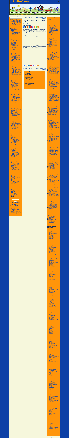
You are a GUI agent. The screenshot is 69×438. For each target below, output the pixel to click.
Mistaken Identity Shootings (53, 150)
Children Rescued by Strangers (16, 130)
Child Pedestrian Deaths (53, 108)
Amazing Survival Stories (15, 129)
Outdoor (12, 157)
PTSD (50, 373)
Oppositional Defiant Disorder (53, 361)
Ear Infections (51, 294)
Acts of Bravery (13, 128)
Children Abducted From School (54, 71)
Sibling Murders (13, 142)
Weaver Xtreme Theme (55, 437)
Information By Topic (28, 14)
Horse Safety (51, 333)
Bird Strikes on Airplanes (53, 39)
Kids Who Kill (13, 138)
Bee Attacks (50, 58)
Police (12, 162)
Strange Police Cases (14, 165)
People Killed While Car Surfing (54, 67)
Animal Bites (51, 238)
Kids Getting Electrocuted (53, 28)
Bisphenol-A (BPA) (52, 251)
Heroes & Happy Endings (15, 127)
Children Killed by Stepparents (16, 69)
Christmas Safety (51, 271)
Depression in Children (52, 284)
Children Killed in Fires (15, 108)
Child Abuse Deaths (52, 81)
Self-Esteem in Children (52, 383)
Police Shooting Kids (52, 190)
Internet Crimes (13, 137)
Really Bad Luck (51, 209)
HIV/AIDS (50, 330)
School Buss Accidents (15, 174)
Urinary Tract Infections (52, 420)
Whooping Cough (51, 433)
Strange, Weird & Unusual (52, 207)
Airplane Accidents (14, 29)
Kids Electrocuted (14, 84)
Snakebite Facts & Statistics (53, 56)
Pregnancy (50, 368)
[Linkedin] (29, 27)
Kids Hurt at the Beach (15, 181)
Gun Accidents (51, 148)
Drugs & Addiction (51, 292)
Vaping (50, 422)
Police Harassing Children (15, 163)
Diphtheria (50, 287)
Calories (50, 259)
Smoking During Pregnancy (53, 396)
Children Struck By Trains (52, 114)
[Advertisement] (34, 55)
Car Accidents (50, 60)
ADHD (50, 232)
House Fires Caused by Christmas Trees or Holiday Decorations (53, 134)
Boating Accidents (13, 44)
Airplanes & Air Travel (51, 38)
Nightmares (50, 359)
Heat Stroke (51, 328)
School (12, 166)
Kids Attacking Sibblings (15, 89)
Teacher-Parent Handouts (53, 408)
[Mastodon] (33, 27)
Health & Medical (13, 126)
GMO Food (50, 318)
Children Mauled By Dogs (15, 32)
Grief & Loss (51, 321)
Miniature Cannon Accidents (15, 123)
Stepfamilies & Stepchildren (53, 400)
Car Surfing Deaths (14, 48)
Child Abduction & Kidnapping (53, 70)
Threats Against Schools (53, 206)
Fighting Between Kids (52, 306)
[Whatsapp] (36, 27)
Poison (50, 367)
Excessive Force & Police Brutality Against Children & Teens (53, 188)
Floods (12, 189)
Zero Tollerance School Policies (16, 177)
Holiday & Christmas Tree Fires (16, 109)
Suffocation (13, 136)
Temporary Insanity (14, 156)
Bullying (12, 168)
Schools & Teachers (51, 193)
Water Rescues (51, 220)
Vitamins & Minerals (52, 429)
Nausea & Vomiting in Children (54, 356)
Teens (12, 184)
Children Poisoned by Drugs (15, 97)
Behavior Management (52, 247)
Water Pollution (51, 430)
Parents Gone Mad (14, 161)
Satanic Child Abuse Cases (15, 57)
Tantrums (50, 407)
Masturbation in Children (53, 345)
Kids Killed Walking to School (53, 197)
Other (11, 147)
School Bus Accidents (53, 204)
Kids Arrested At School (15, 169)
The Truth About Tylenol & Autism (16, 213)
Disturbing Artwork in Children (53, 289)
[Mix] (34, 27)
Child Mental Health (52, 267)
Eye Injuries (51, 298)
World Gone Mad (51, 222)
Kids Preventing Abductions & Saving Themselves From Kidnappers (53, 74)
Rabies (50, 376)
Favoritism (50, 302)
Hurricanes (50, 334)
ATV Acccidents (13, 42)
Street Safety (51, 402)
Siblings (50, 389)
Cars (11, 46)
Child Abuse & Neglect (14, 52)
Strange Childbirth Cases (15, 153)
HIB (49, 329)
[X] (25, 27)
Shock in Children (51, 388)
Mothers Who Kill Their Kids (53, 95)
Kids (49, 170)
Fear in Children (51, 303)
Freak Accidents (13, 151)
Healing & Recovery (52, 326)
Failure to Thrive (51, 300)
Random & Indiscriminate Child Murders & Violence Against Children (54, 101)
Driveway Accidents (14, 133)
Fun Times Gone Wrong (14, 113)
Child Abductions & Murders (15, 81)
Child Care (12, 62)
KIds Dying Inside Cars (15, 49)
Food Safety (51, 312)
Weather (12, 188)
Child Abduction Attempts (15, 80)
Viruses (50, 426)
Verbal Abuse (13, 61)
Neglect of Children (52, 357)
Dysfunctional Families (52, 293)
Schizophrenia (51, 379)
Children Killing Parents (15, 139)
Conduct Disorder (51, 276)
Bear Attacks (13, 31)
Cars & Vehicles (13, 47)
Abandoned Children (14, 53)
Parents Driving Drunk (14, 103)
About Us (19, 14)
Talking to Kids (51, 406)
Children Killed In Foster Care (53, 142)
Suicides (12, 179)
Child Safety (12, 79)
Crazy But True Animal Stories (54, 52)
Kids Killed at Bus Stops (15, 170)
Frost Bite (50, 316)
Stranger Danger (51, 401)
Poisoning (12, 135)
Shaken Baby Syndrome (53, 387)
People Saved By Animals (53, 163)
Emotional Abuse (51, 297)
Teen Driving (51, 409)
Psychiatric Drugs (51, 370)
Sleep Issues (51, 393)
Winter (12, 192)
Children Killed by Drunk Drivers (54, 122)
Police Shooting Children (15, 164)
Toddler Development (52, 413)
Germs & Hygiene (51, 317)
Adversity (50, 234)
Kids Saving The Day (14, 67)
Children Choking (51, 109)
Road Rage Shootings (52, 153)
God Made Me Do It (14, 152)
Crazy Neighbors (14, 149)
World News (12, 195)
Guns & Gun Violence (51, 143)
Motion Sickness (51, 352)
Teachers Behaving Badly (15, 176)
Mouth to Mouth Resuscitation (53, 353)
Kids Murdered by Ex (14, 75)
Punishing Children (52, 375)
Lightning (50, 341)
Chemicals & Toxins (52, 263)
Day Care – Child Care (51, 115)
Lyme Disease (51, 342)
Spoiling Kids (51, 399)
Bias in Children (51, 248)
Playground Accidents (51, 182)
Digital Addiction (51, 286)
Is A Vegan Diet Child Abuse (28, 17)
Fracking (50, 314)
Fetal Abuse (51, 304)
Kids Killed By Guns (52, 149)
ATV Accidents (51, 61)
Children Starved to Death (15, 55)
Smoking (50, 395)
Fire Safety (50, 307)
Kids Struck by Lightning (15, 190)
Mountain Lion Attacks (14, 33)
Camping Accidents (14, 158)
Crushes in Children (52, 279)
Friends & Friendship (52, 315)
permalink (25, 66)
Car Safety (50, 261)
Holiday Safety (51, 331)
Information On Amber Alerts (53, 72)
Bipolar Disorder (51, 250)
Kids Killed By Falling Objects (53, 29)
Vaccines (50, 421)
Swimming (13, 183)
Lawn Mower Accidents (52, 31)
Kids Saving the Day (52, 160)
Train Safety (51, 416)
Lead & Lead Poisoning (52, 340)
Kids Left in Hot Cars (14, 182)
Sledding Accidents (14, 194)
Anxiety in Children (52, 240)
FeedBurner (18, 202)
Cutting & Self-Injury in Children (54, 280)
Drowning (12, 92)
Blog (49, 252)
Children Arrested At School (53, 194)
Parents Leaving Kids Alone (53, 106)
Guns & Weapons (13, 116)
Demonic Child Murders (52, 94)
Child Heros (12, 66)
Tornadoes (13, 191)
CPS (49, 278)
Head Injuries (51, 325)
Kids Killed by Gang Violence (16, 74)
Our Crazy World (13, 148)
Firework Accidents (14, 112)
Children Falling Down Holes (53, 25)
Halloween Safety (51, 324)
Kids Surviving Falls (52, 161)
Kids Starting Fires (14, 110)
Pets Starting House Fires (53, 139)
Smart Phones (51, 394)
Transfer (49, 218)
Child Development (52, 266)
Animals (49, 46)
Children (12, 87)
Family (50, 301)
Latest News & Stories (14, 14)
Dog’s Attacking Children (53, 53)
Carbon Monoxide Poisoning (15, 45)
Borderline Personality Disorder (54, 254)
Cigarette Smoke (51, 272)
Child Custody (51, 265)
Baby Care (50, 246)
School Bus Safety (52, 201)
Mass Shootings (51, 344)
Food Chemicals (51, 311)
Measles (50, 346)
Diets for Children (51, 285)
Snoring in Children (52, 398)
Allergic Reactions (52, 236)
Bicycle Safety (51, 249)
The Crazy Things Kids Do (53, 176)
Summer (12, 180)
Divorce (50, 290)
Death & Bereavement (52, 281)
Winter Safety (51, 434)
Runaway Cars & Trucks (53, 68)
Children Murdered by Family (16, 70)
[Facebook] (24, 27)
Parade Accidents (14, 115)
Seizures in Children (52, 382)
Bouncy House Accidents (53, 24)
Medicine (50, 348)
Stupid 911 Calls (14, 155)
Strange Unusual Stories (15, 154)
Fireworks (50, 308)
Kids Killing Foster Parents (15, 140)
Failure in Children (52, 299)
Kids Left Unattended (14, 85)
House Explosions (51, 166)
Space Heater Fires (14, 111)
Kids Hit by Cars (51, 66)
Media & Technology (52, 347)
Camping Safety (51, 260)
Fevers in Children (52, 305)
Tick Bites (50, 412)
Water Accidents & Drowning (52, 219)
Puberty (50, 374)
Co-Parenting (51, 273)
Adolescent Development (53, 233)
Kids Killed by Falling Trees (53, 30)
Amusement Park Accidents (15, 114)
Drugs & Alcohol (13, 96)
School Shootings (14, 175)
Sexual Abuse (13, 58)
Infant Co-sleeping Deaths (15, 83)
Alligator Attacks (51, 47)
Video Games (51, 424)
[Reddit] (27, 27)
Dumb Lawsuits (13, 150)
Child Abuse (51, 264)
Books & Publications (52, 253)
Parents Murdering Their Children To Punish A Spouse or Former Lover (54, 97)
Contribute (22, 14)
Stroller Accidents (14, 86)
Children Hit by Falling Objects (16, 106)
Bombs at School (14, 167)
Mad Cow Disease (52, 343)
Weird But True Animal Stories (16, 40)
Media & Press (51, 21)
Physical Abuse (13, 56)
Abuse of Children (51, 231)
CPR (49, 277)
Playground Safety (52, 366)
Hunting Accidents (14, 120)
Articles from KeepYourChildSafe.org (15, 206)
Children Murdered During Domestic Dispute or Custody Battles (16, 72)
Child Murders (13, 68)
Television (50, 411)
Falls (12, 134)
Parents (49, 179)
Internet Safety (51, 338)
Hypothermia (51, 335)
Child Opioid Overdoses (53, 121)
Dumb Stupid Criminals (52, 129)
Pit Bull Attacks (13, 34)
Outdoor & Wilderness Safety (53, 362)
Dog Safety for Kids (52, 291)
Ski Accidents (13, 193)
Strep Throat (51, 403)
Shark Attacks (13, 178)
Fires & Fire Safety (51, 132)
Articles (12, 41)
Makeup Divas (13, 208)
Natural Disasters (51, 355)
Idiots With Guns (14, 121)
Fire (11, 107)
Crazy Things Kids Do (14, 88)
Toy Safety (50, 415)
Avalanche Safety (51, 245)
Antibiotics (50, 239)
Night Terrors (51, 358)
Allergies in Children (52, 237)
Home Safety (51, 332)
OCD (49, 360)
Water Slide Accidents (52, 221)
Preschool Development (52, 369)
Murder (12, 143)
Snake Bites (51, 397)
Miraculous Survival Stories (53, 162)
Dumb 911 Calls (51, 208)
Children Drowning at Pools (15, 93)
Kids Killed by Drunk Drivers (15, 102)
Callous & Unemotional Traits (53, 258)
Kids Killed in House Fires (53, 138)
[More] (38, 27)
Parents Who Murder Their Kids (54, 99)
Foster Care (50, 141)
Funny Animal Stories (14, 39)
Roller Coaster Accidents (53, 45)
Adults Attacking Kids (52, 80)
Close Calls (13, 82)
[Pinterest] (31, 27)
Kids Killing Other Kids (14, 141)
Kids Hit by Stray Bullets (15, 122)
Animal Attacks (13, 30)
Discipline (50, 288)
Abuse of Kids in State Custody (16, 54)
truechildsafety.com (21, 1)
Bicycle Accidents (13, 43)
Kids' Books (50, 339)
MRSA (50, 354)
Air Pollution (51, 235)
